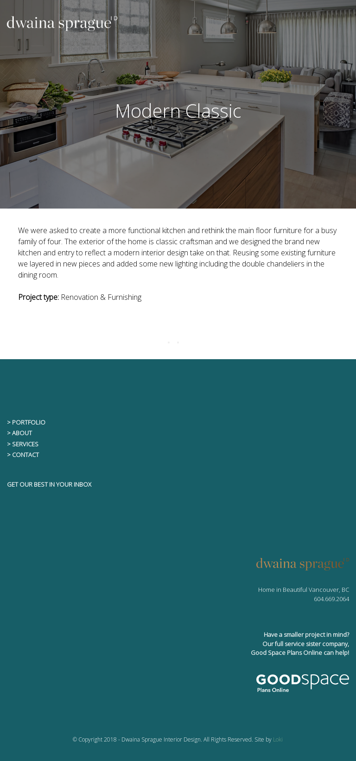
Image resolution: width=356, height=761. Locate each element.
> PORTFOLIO (26, 422)
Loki (278, 739)
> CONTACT (23, 454)
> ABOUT (19, 433)
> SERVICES (22, 444)
